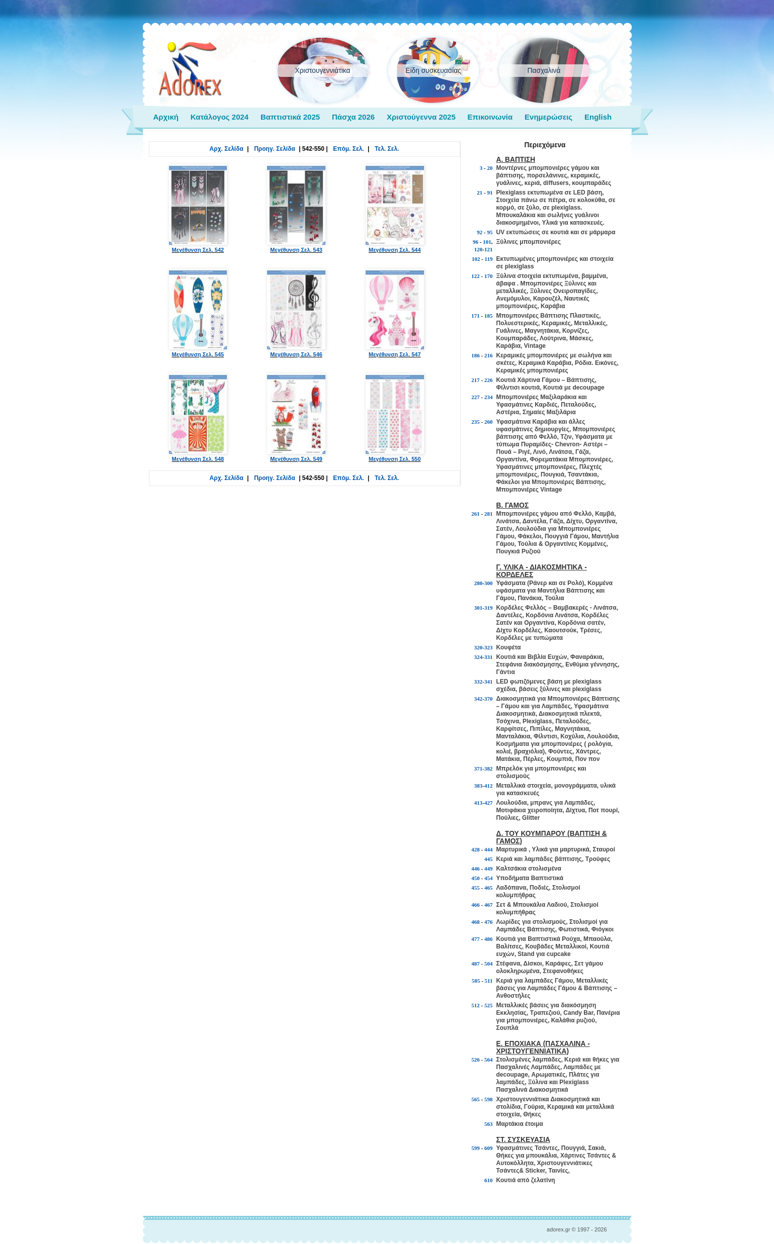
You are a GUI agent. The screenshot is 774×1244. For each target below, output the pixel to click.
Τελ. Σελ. (387, 148)
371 (478, 768)
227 (475, 397)
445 (488, 859)
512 (475, 1005)
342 (478, 699)
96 (475, 242)
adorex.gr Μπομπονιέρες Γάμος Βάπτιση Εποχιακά (190, 69)
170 (488, 276)
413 (478, 803)
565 (475, 1099)
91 (490, 192)
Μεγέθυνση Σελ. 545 (198, 313)
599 (475, 1148)
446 (475, 869)
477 (475, 939)
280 (478, 583)
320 (478, 647)
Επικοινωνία (490, 117)
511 (489, 981)
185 (488, 316)
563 (488, 1124)
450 (475, 878)
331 (488, 657)
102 (476, 259)
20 (490, 168)
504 (488, 964)
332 (478, 682)
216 (488, 355)
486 (488, 939)
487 (475, 964)
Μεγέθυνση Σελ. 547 (395, 313)
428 (475, 849)
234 (488, 397)
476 (488, 922)
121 (488, 249)
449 (488, 869)
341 (488, 682)
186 (475, 355)
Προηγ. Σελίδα (274, 148)
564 (488, 1060)
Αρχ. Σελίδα (226, 148)
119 (489, 259)
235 (475, 422)
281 (488, 514)
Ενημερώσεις (548, 117)
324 (478, 657)
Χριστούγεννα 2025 (421, 117)
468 (475, 922)
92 (479, 232)
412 (488, 786)
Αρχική (166, 117)
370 (488, 699)
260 (488, 422)
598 (488, 1099)
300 (488, 583)
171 (475, 316)
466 (475, 905)
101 (487, 242)
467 (488, 905)
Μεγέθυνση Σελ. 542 (198, 208)
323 (488, 647)
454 (488, 878)
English (598, 117)
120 (478, 249)
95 (490, 232)
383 (478, 786)
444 (488, 849)
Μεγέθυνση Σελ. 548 (198, 417)
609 (488, 1148)
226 (488, 380)
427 (488, 803)
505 (476, 981)
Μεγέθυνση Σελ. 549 (296, 417)
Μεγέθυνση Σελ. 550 (395, 417)
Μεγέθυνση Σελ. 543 (296, 208)
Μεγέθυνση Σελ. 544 (395, 208)
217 (475, 380)
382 (488, 768)
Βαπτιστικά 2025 (290, 117)
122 (475, 276)
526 (475, 1060)
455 (475, 888)
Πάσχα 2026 (353, 117)
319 (488, 608)
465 (488, 888)
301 (478, 608)
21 (479, 192)
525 (488, 1005)
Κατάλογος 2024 (219, 117)
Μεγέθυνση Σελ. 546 (296, 313)
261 (475, 514)
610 (488, 1180)
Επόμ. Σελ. (348, 148)
